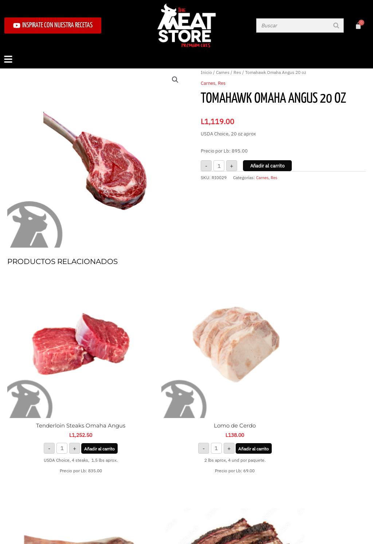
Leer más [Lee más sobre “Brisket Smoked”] (323, 386)
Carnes (222, 72)
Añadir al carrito (267, 166)
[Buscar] (336, 25)
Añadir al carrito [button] (49, 404)
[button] (186, 60)
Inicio (206, 72)
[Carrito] (358, 26)
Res (237, 72)
